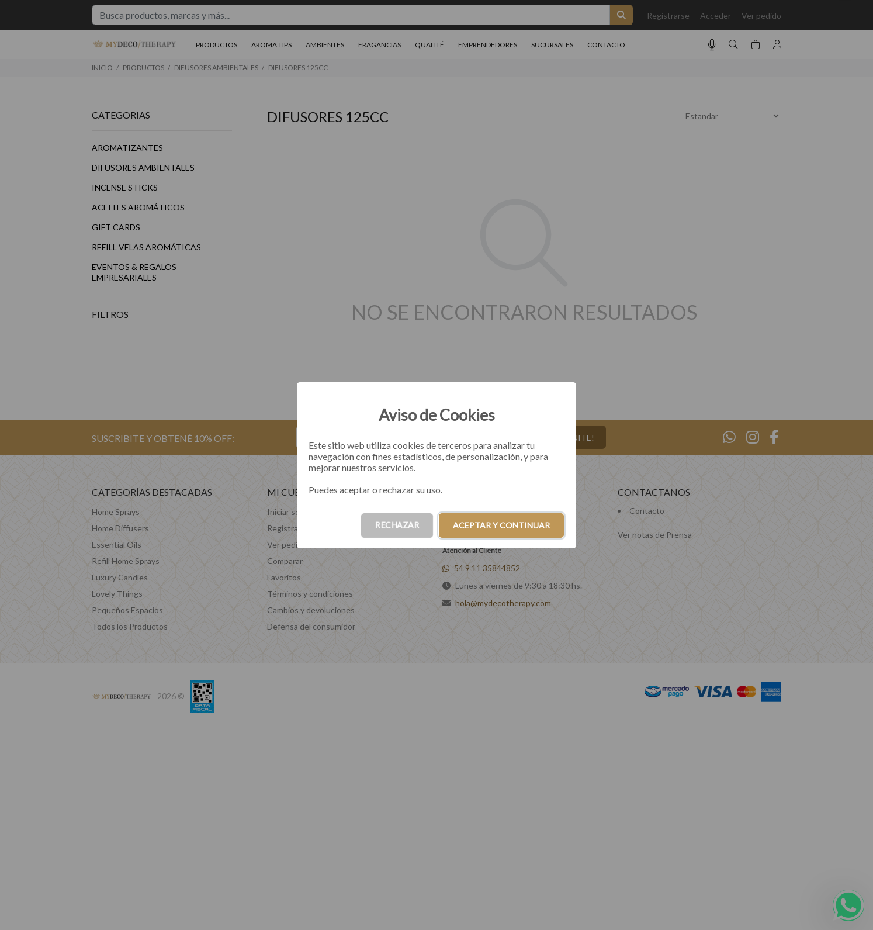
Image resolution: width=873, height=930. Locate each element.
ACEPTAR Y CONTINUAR (501, 525)
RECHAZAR (397, 525)
